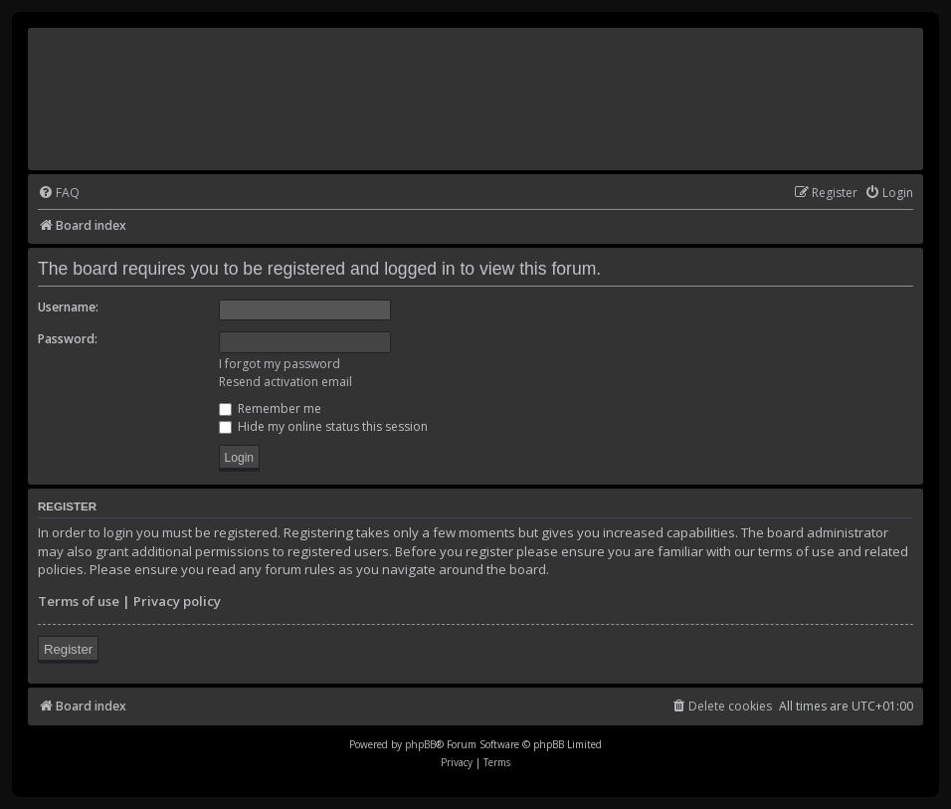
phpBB (420, 744)
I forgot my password (279, 363)
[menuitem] (59, 193)
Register (68, 649)
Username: (68, 307)
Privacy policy (177, 601)
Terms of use (78, 601)
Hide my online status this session (323, 426)
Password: (67, 338)
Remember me (270, 408)
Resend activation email (285, 381)
